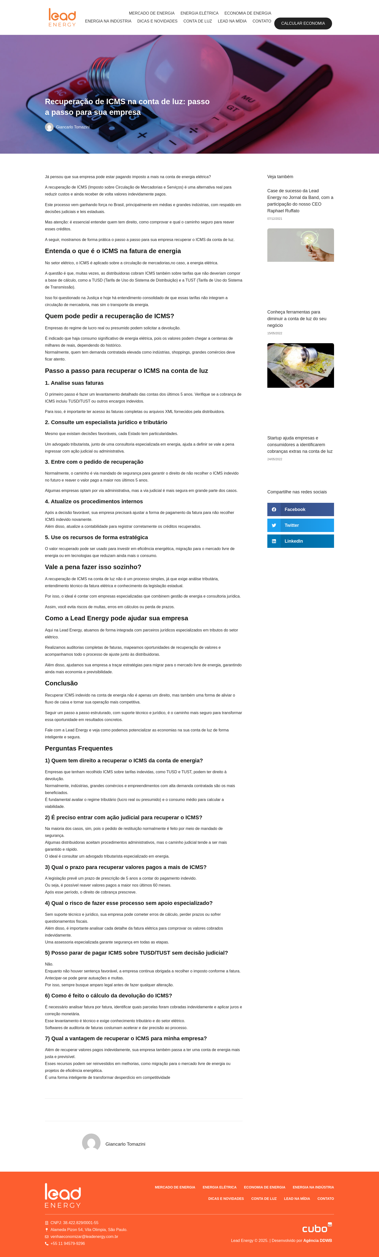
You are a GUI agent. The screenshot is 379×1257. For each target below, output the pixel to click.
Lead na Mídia (232, 21)
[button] (300, 509)
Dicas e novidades (157, 21)
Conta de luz (198, 21)
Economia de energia (247, 13)
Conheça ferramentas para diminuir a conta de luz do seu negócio (296, 319)
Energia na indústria (108, 21)
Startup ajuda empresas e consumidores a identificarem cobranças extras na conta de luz (300, 444)
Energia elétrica (200, 13)
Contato (262, 21)
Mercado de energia (152, 13)
